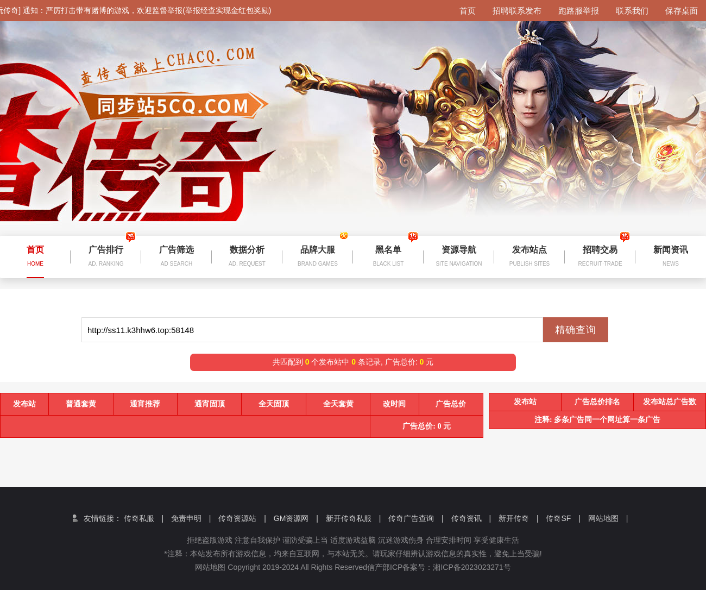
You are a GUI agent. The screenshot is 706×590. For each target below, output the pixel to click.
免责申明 (191, 518)
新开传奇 (519, 518)
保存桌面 (681, 10)
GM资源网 (296, 518)
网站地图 (608, 518)
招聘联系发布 (517, 10)
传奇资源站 (242, 518)
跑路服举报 (578, 10)
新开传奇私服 (353, 518)
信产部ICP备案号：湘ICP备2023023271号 (446, 567)
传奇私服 (144, 518)
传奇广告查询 (416, 518)
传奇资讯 (471, 518)
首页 (467, 10)
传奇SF (563, 518)
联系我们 (632, 10)
